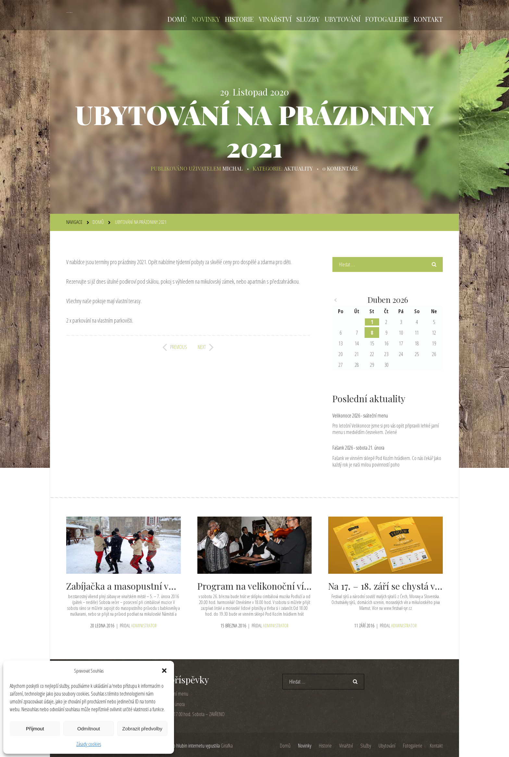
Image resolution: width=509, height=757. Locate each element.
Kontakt (428, 19)
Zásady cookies (88, 744)
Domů (177, 19)
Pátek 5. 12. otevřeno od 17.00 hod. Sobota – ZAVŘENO (178, 714)
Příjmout (35, 728)
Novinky (206, 19)
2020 (279, 92)
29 (225, 92)
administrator (144, 625)
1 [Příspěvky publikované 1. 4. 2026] (372, 322)
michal (233, 168)
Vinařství (275, 19)
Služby (308, 19)
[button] (164, 670)
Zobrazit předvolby (142, 728)
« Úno (335, 300)
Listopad (250, 92)
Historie (239, 19)
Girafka (227, 745)
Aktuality (298, 168)
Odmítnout (88, 728)
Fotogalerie (387, 19)
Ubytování (342, 19)
